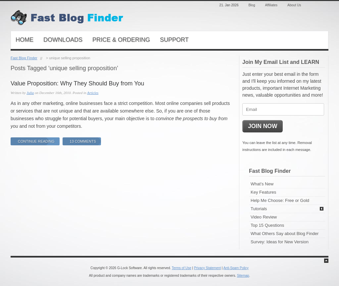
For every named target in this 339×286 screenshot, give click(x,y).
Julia (30, 93)
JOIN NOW (262, 126)
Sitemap (243, 275)
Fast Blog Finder (24, 58)
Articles (92, 93)
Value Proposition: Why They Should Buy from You (77, 83)
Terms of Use (181, 268)
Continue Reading (36, 141)
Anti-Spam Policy (236, 268)
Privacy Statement (207, 268)
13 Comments (83, 141)
